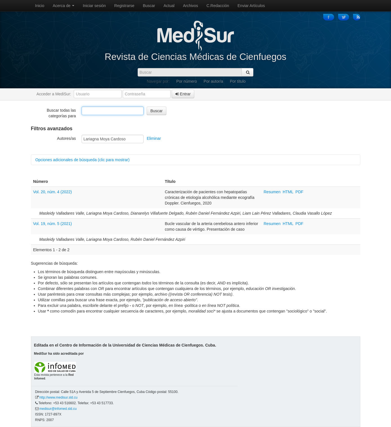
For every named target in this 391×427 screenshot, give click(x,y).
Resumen (273, 192)
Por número (186, 81)
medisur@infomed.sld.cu (58, 409)
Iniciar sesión (94, 5)
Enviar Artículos (251, 5)
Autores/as (66, 138)
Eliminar (154, 138)
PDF (299, 192)
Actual (169, 5)
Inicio (39, 5)
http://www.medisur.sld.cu (58, 397)
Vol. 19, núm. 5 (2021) (52, 223)
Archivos (190, 5)
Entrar (183, 94)
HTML (288, 192)
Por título (238, 81)
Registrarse (124, 5)
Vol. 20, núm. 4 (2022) (52, 192)
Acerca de (63, 5)
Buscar (149, 5)
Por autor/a (213, 81)
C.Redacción (218, 5)
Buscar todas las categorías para (61, 113)
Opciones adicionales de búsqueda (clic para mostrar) (82, 160)
